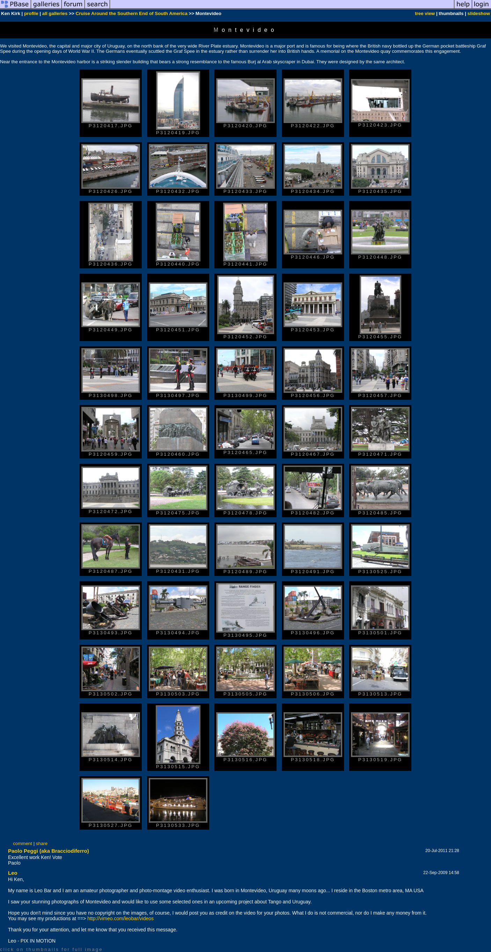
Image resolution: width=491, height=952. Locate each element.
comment (22, 843)
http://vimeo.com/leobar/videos (120, 918)
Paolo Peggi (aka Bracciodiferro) (48, 851)
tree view (425, 13)
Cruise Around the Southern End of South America (131, 13)
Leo (12, 873)
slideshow (479, 13)
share (41, 843)
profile (31, 13)
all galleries (55, 13)
